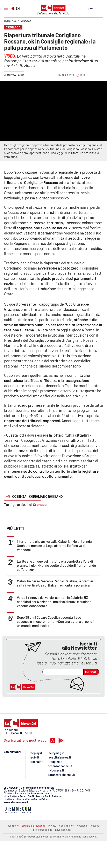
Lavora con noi (63, 829)
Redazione (13, 825)
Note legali (82, 825)
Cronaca (26, 20)
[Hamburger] (6, 8)
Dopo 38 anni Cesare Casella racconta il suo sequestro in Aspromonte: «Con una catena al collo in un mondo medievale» (56, 621)
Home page (10, 20)
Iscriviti (91, 672)
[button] (98, 23)
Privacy (52, 825)
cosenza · (20, 496)
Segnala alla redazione (33, 825)
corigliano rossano (46, 496)
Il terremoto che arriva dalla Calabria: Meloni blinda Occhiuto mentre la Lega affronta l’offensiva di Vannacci (54, 545)
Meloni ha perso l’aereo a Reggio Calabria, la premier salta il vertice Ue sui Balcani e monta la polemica (55, 583)
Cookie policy (66, 825)
